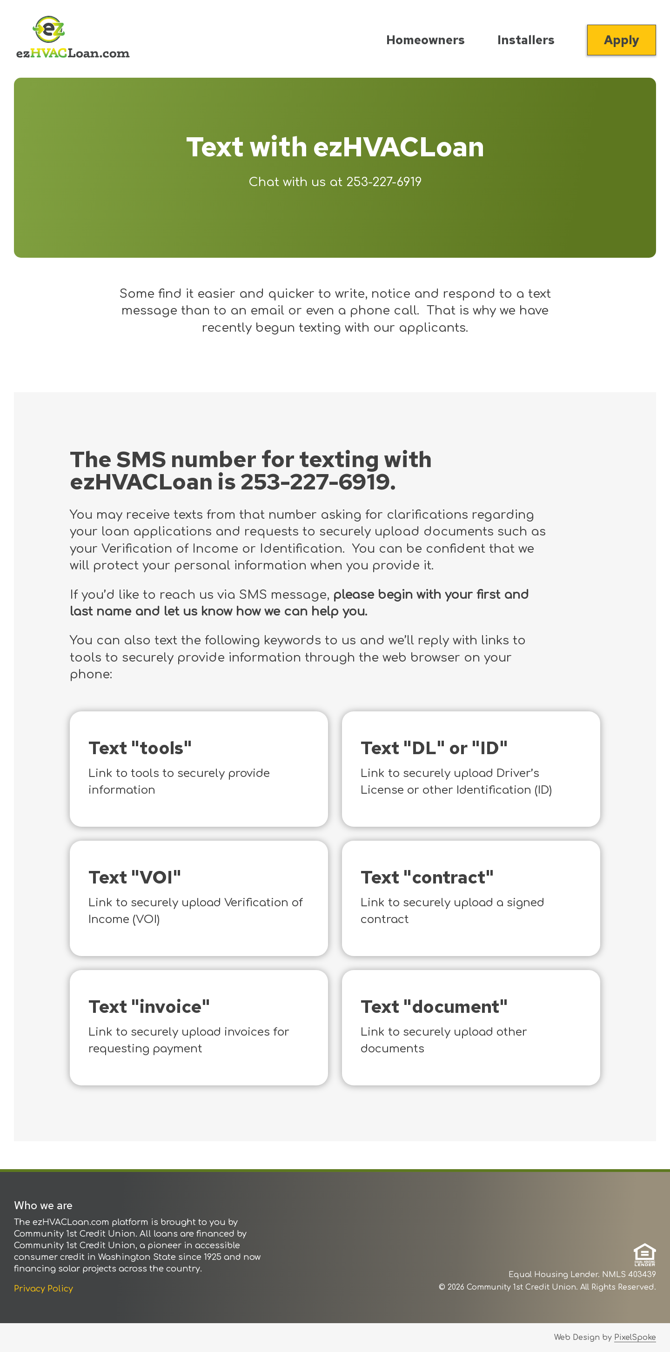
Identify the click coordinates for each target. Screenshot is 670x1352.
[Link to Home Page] (73, 39)
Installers (526, 40)
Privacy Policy (43, 1288)
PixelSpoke (635, 1337)
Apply (621, 40)
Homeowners (425, 40)
